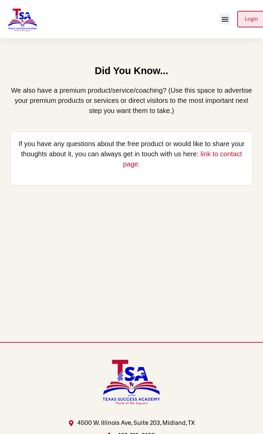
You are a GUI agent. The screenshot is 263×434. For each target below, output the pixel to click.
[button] (224, 19)
